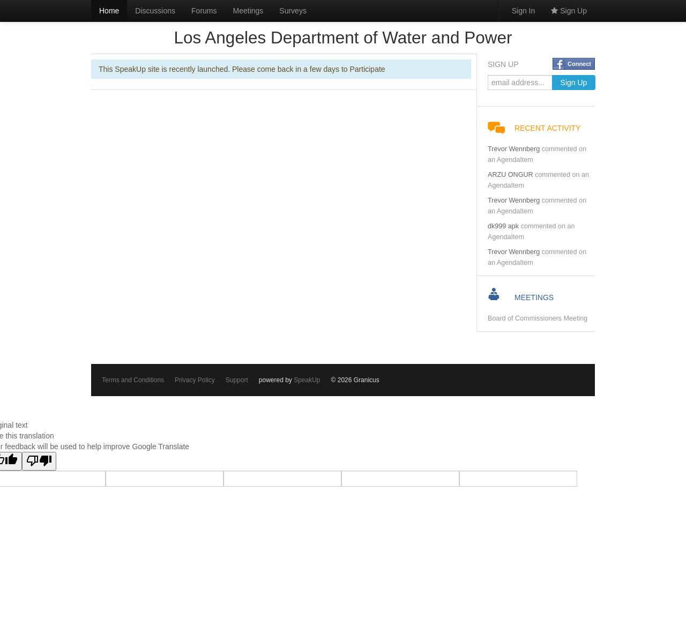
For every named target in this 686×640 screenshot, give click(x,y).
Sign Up (569, 10)
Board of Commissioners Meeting (537, 318)
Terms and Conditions (133, 380)
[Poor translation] (39, 461)
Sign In (523, 10)
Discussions (155, 10)
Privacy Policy (195, 380)
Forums (204, 10)
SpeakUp (307, 380)
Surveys (293, 10)
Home (109, 10)
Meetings (248, 10)
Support (237, 380)
